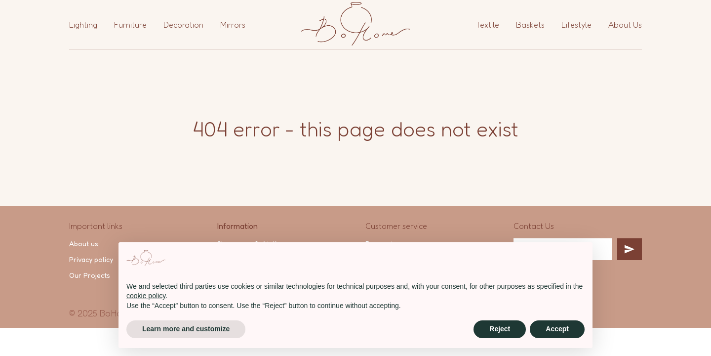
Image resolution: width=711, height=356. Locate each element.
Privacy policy (91, 259)
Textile (487, 25)
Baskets (530, 25)
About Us (625, 25)
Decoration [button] (183, 25)
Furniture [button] (130, 25)
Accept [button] (557, 329)
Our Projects (89, 275)
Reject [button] (499, 329)
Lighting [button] (83, 25)
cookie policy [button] (145, 296)
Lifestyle (576, 25)
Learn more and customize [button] (186, 329)
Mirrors (232, 25)
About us (83, 243)
